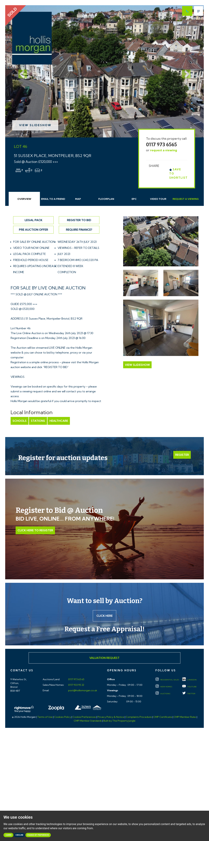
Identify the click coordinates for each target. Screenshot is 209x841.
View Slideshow (35, 125)
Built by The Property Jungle (119, 720)
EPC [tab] (134, 199)
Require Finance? (79, 229)
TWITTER (188, 694)
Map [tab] (78, 199)
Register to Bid (79, 220)
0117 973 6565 (161, 144)
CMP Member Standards (88, 720)
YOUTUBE (189, 687)
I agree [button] (8, 835)
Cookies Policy (62, 716)
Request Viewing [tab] (186, 199)
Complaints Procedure (139, 716)
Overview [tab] (24, 199)
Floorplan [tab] (106, 199)
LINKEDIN (189, 680)
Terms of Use (45, 716)
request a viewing (163, 150)
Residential (167, 680)
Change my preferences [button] (38, 835)
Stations (38, 420)
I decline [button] (19, 835)
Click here (104, 615)
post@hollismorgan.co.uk (82, 690)
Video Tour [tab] (158, 199)
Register (182, 454)
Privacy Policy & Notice (110, 716)
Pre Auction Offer (33, 229)
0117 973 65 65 (76, 679)
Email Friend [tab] (53, 199)
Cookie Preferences (84, 716)
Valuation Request (104, 658)
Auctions (162, 694)
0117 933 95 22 (76, 684)
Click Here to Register (35, 530)
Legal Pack (33, 220)
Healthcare (58, 420)
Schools (19, 420)
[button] (20, 71)
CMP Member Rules (185, 716)
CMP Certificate (162, 716)
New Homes (163, 687)
